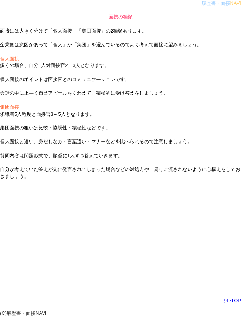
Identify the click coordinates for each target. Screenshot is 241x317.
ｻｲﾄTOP (232, 300)
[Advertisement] (120, 238)
